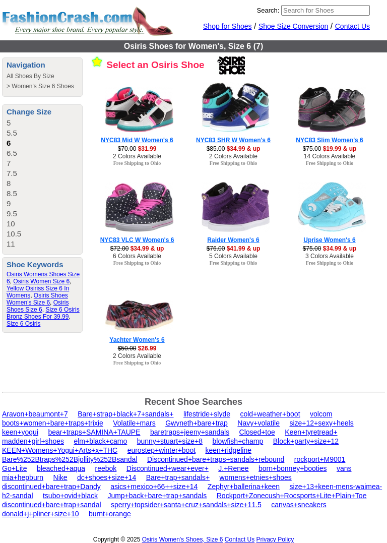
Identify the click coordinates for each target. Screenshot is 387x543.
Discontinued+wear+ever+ (167, 468)
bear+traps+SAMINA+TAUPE (94, 432)
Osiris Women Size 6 (41, 281)
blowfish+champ (238, 441)
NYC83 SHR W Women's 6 (233, 140)
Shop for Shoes (227, 26)
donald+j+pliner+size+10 (40, 514)
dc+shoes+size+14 (106, 477)
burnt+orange (110, 514)
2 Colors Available (137, 156)
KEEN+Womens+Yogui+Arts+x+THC (59, 450)
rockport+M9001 (320, 459)
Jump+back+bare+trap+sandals (157, 496)
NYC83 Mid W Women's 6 (137, 140)
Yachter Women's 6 (136, 339)
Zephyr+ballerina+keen (244, 486)
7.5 (12, 173)
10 (11, 223)
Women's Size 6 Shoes (43, 86)
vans (344, 468)
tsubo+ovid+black (70, 496)
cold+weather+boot (270, 414)
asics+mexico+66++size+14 (154, 486)
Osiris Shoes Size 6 (38, 306)
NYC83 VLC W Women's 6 (137, 240)
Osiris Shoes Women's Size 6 (37, 299)
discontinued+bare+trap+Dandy (51, 486)
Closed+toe (257, 432)
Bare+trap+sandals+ (178, 477)
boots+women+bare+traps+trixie (52, 423)
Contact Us (352, 26)
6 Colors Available (137, 256)
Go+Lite (14, 468)
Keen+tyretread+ (311, 432)
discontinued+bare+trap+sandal (51, 505)
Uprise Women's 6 (329, 240)
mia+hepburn (22, 477)
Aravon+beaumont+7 (35, 414)
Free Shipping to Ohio (137, 163)
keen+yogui (20, 432)
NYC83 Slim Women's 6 (329, 140)
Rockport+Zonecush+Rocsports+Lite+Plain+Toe (292, 496)
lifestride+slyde (206, 414)
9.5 (12, 213)
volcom (321, 414)
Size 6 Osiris (23, 323)
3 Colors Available (329, 256)
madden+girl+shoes (33, 441)
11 (11, 243)
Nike (60, 477)
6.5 (12, 153)
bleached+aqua (61, 468)
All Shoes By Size (30, 76)
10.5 (14, 233)
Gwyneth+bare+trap (196, 423)
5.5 (12, 133)
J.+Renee (233, 468)
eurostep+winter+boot (161, 450)
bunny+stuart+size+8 (170, 441)
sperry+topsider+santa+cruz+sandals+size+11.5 (186, 505)
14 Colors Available (330, 156)
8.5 (12, 193)
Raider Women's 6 (233, 240)
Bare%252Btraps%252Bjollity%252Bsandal (70, 459)
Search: (268, 10)
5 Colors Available (233, 256)
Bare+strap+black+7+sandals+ (125, 414)
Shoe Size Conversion (294, 26)
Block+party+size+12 (306, 441)
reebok (106, 468)
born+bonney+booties (293, 468)
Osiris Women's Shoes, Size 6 (182, 539)
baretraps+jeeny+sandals (189, 432)
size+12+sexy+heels (321, 423)
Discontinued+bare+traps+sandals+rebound (215, 459)
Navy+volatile (258, 423)
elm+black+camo (100, 441)
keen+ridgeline (228, 450)
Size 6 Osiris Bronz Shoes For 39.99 (43, 313)
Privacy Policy (275, 539)
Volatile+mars (134, 423)
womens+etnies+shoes (256, 477)
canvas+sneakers (298, 505)
